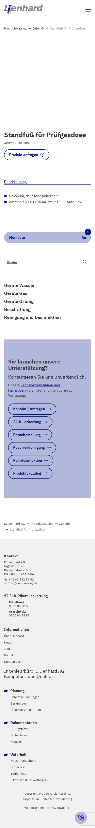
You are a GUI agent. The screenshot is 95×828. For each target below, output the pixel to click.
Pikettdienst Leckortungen (29, 780)
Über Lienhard (14, 636)
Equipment (18, 774)
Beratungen (19, 704)
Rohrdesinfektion (27, 460)
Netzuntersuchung (23, 761)
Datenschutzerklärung (57, 799)
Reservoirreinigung (29, 447)
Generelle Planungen (25, 697)
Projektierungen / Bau (26, 710)
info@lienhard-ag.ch (23, 583)
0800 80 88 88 (19, 615)
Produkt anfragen (23, 154)
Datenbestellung (27, 434)
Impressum (31, 799)
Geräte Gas (15, 293)
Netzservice (19, 767)
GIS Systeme (19, 729)
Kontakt (9, 655)
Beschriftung (17, 309)
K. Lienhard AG (14, 524)
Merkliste (50, 236)
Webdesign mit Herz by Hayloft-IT (47, 808)
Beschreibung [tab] (15, 181)
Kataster (16, 742)
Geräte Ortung (19, 301)
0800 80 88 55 (19, 606)
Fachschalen (19, 735)
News (8, 643)
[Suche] (85, 262)
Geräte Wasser (19, 285)
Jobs (7, 649)
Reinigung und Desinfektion (32, 317)
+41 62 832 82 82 (21, 579)
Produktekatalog (15, 28)
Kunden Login (13, 662)
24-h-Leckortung (27, 421)
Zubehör (38, 28)
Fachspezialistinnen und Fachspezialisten (34, 388)
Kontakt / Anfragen (29, 409)
